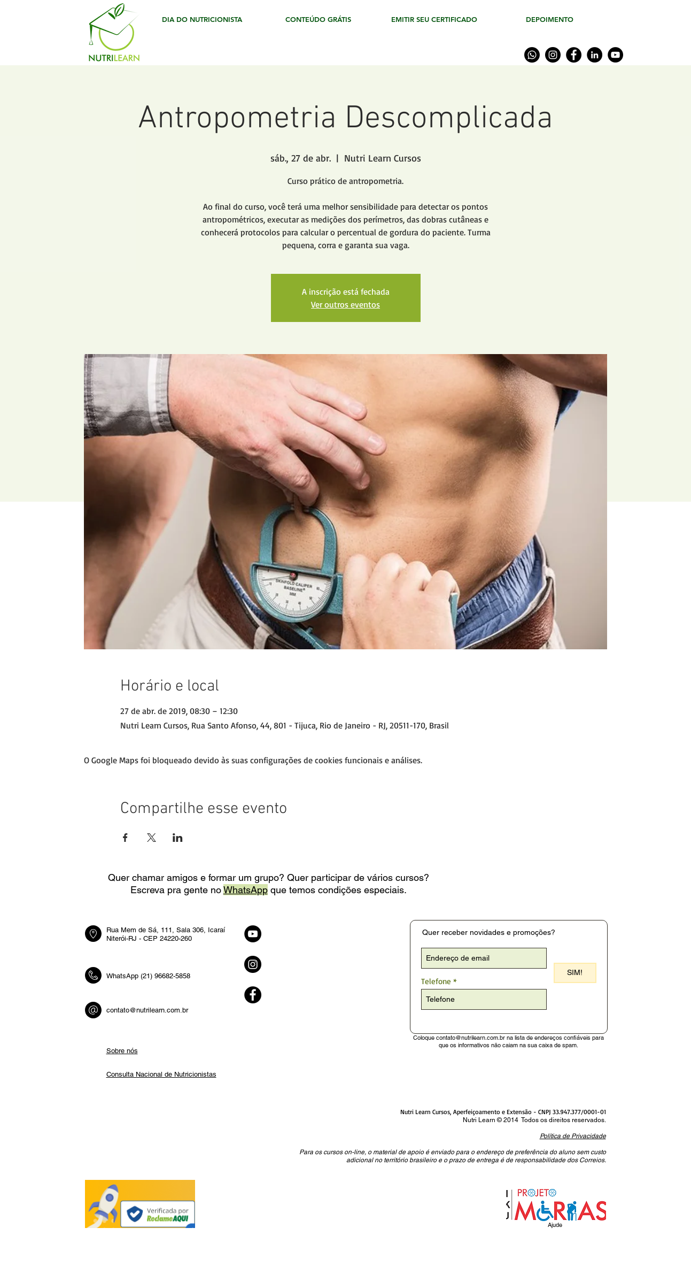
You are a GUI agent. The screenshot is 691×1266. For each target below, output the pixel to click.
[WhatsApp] (532, 55)
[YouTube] (615, 55)
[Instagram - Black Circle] (252, 964)
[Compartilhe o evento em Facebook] (125, 837)
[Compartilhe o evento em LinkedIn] (178, 837)
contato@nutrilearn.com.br (147, 1010)
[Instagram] (553, 55)
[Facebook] (573, 55)
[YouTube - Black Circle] (252, 933)
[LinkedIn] (594, 55)
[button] (573, 1136)
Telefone (436, 981)
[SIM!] (575, 973)
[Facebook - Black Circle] (252, 994)
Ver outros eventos (345, 304)
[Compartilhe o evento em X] (151, 837)
